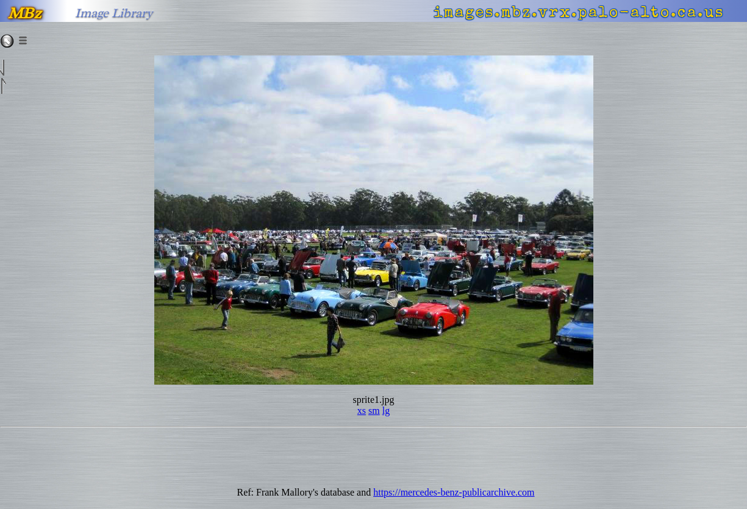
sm (374, 410)
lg (386, 410)
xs (361, 410)
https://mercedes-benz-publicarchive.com (453, 492)
